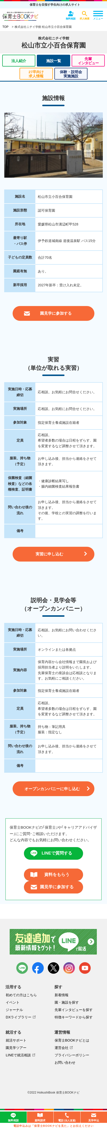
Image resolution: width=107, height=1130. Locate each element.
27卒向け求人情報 (36, 74)
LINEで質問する (51, 853)
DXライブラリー (18, 1017)
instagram (69, 968)
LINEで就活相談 (18, 1055)
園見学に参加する (52, 887)
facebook (38, 968)
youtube (85, 968)
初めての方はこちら (21, 995)
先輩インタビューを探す (74, 1010)
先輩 (88, 61)
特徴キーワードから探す (74, 1017)
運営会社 (61, 1048)
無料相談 (13, 1117)
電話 (67, 1118)
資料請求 (40, 1117)
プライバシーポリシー (72, 1055)
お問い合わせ (65, 1062)
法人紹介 (18, 61)
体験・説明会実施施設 (71, 74)
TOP (5, 27)
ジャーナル (14, 1010)
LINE (22, 968)
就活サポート (16, 1040)
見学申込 (93, 1117)
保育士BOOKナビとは (72, 1040)
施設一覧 (53, 61)
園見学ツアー (16, 1048)
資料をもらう (50, 875)
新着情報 (61, 995)
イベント (13, 1002)
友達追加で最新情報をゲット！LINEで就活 (53, 942)
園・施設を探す (67, 1002)
